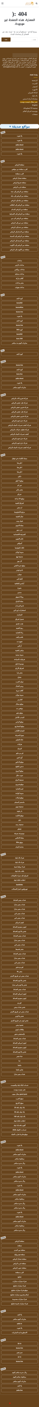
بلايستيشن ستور (19, 1034)
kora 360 (19, 339)
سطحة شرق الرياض (19, 183)
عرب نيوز (19, 530)
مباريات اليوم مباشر (19, 387)
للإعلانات (6, 1403)
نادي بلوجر (19, 570)
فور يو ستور (19, 967)
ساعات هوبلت (19, 287)
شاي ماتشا (19, 1070)
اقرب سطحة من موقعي (19, 169)
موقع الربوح (19, 771)
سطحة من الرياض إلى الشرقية (19, 214)
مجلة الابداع (19, 601)
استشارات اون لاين (19, 610)
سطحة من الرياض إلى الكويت (19, 245)
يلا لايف (19, 1315)
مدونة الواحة (19, 793)
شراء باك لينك (19, 858)
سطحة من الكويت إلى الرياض (19, 250)
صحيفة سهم (20, 807)
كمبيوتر (35, 86)
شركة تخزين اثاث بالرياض (19, 398)
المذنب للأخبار (19, 717)
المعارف (19, 615)
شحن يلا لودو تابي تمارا (19, 985)
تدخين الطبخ (19, 766)
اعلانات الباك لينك (19, 880)
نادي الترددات (19, 606)
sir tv (19, 1357)
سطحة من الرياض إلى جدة (19, 192)
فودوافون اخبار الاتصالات (20, 889)
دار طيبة (19, 811)
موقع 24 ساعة (19, 499)
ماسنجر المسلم (19, 802)
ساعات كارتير (19, 265)
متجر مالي (19, 490)
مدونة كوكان (19, 552)
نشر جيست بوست (20, 1090)
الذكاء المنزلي (33, 93)
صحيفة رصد (19, 825)
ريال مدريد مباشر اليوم (19, 1372)
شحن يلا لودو (19, 1016)
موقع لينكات (19, 798)
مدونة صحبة (19, 655)
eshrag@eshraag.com (10, 67)
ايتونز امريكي (19, 922)
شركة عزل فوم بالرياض (19, 421)
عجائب (19, 575)
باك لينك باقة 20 (19, 1108)
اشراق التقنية (19, 503)
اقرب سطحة (19, 174)
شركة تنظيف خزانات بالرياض (19, 430)
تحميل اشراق (19, 619)
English (35, 105)
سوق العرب (19, 1099)
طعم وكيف (19, 637)
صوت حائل (19, 775)
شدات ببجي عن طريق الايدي (19, 976)
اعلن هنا (19, 463)
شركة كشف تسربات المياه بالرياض (19, 425)
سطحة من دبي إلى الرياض (19, 223)
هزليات (19, 744)
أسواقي (19, 543)
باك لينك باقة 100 (19, 1116)
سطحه (19, 1246)
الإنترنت (35, 83)
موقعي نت (19, 708)
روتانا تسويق (20, 597)
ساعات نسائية (19, 274)
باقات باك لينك (19, 871)
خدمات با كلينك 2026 (19, 1130)
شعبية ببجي (19, 1025)
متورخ (19, 588)
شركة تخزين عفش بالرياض (19, 407)
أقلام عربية (19, 691)
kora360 (19, 303)
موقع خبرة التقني (19, 566)
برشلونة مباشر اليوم (19, 1377)
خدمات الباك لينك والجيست (19, 1085)
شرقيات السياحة (19, 659)
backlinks (19, 885)
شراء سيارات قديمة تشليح (19, 1304)
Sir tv (19, 1344)
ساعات (19, 261)
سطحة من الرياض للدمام (19, 209)
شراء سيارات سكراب (19, 1281)
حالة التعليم (19, 740)
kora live (20, 374)
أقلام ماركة (19, 278)
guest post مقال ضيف (19, 1094)
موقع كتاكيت (19, 816)
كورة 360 (19, 330)
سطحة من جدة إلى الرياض (19, 227)
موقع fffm (19, 842)
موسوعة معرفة (19, 833)
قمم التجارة (19, 789)
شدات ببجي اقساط (19, 900)
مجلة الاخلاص (19, 838)
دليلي (19, 476)
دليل (19, 820)
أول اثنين (19, 758)
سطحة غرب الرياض (19, 187)
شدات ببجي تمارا (19, 905)
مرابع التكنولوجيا (19, 512)
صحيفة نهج (19, 557)
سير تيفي (20, 1352)
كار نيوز (19, 561)
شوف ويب (19, 521)
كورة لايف (19, 298)
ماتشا (19, 1065)
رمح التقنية (19, 628)
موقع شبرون (19, 784)
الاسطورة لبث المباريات (19, 1332)
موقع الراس (19, 722)
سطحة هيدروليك (19, 1255)
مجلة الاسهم (20, 525)
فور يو (19, 1003)
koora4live (19, 307)
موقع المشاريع (19, 726)
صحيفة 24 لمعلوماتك (30, 108)
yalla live (19, 1390)
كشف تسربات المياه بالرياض (19, 434)
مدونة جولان (20, 695)
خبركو (19, 494)
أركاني (19, 646)
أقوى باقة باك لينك (20, 1125)
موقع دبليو (19, 713)
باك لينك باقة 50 (19, 1112)
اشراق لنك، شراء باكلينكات (19, 876)
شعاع (19, 677)
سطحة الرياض (19, 165)
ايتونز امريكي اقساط (19, 994)
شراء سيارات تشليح (19, 1286)
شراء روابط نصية (19, 867)
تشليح (19, 1277)
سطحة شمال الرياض (19, 178)
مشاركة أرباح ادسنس (30, 99)
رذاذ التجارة (19, 633)
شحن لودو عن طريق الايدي (19, 1021)
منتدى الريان (19, 847)
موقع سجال (19, 704)
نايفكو (19, 829)
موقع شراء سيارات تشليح (19, 1290)
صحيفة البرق (19, 780)
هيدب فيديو (19, 624)
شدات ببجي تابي (19, 913)
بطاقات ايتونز (19, 1030)
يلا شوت (19, 136)
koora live (19, 312)
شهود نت (19, 641)
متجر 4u (19, 972)
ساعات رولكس (19, 270)
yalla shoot (19, 145)
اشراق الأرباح (19, 668)
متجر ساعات (19, 283)
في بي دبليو (19, 753)
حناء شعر (19, 1056)
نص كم (19, 485)
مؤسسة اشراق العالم (30, 111)
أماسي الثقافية (20, 583)
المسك (19, 749)
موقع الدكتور (19, 762)
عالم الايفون (19, 539)
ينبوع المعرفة (19, 735)
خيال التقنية (19, 517)
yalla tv (19, 1324)
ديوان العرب (19, 682)
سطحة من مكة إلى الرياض (19, 200)
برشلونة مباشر (19, 1159)
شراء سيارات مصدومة (19, 1299)
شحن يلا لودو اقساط (19, 931)
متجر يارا (19, 673)
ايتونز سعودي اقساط (19, 927)
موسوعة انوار (19, 664)
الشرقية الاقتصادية (19, 534)
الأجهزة (35, 90)
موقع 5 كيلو (19, 481)
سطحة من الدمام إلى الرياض (19, 232)
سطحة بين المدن (19, 1250)
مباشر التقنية (19, 650)
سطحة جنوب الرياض (19, 1268)
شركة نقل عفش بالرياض (19, 403)
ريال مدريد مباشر (19, 1163)
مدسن (19, 592)
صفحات (35, 114)
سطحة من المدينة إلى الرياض (19, 241)
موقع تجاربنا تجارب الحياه (19, 1134)
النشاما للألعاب (19, 731)
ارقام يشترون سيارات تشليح (19, 1295)
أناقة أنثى (19, 579)
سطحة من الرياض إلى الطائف (19, 205)
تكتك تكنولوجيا (19, 548)
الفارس (19, 700)
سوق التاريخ (19, 1103)
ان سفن (19, 508)
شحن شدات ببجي (19, 1007)
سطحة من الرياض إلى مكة (19, 196)
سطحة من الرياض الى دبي (19, 218)
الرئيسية (35, 80)
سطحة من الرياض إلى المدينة (19, 236)
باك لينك (35, 96)
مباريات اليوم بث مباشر (19, 343)
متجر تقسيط (19, 949)
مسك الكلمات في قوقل (19, 458)
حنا (19, 1061)
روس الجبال (20, 686)
